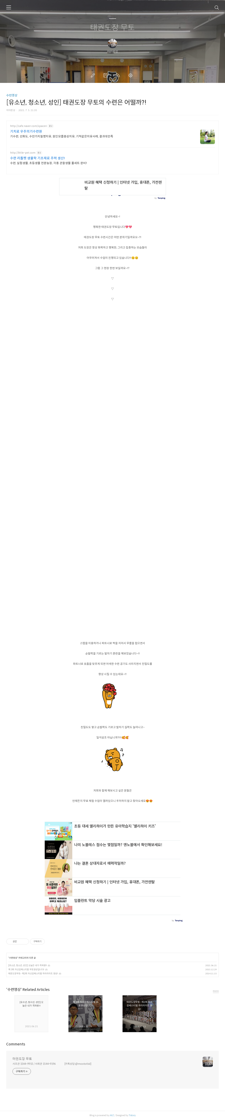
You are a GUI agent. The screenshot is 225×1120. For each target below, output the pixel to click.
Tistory (132, 1115)
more (216, 991)
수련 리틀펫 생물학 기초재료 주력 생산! (37, 158)
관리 (131, 75)
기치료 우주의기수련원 (26, 132)
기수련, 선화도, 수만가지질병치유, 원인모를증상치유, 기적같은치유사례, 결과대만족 (61, 136)
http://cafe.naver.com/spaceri (28, 126)
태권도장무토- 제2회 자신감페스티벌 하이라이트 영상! (33, 973)
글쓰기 (93, 75)
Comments (15, 1044)
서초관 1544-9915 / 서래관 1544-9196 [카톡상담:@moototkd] (52, 1063)
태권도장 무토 (112, 27)
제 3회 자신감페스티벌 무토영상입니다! (26, 969)
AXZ (112, 1115)
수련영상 (11, 95)
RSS (118, 75)
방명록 (106, 75)
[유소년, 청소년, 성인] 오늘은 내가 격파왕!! (27, 965)
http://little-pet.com (22, 152)
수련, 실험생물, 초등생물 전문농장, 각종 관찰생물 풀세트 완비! (48, 163)
